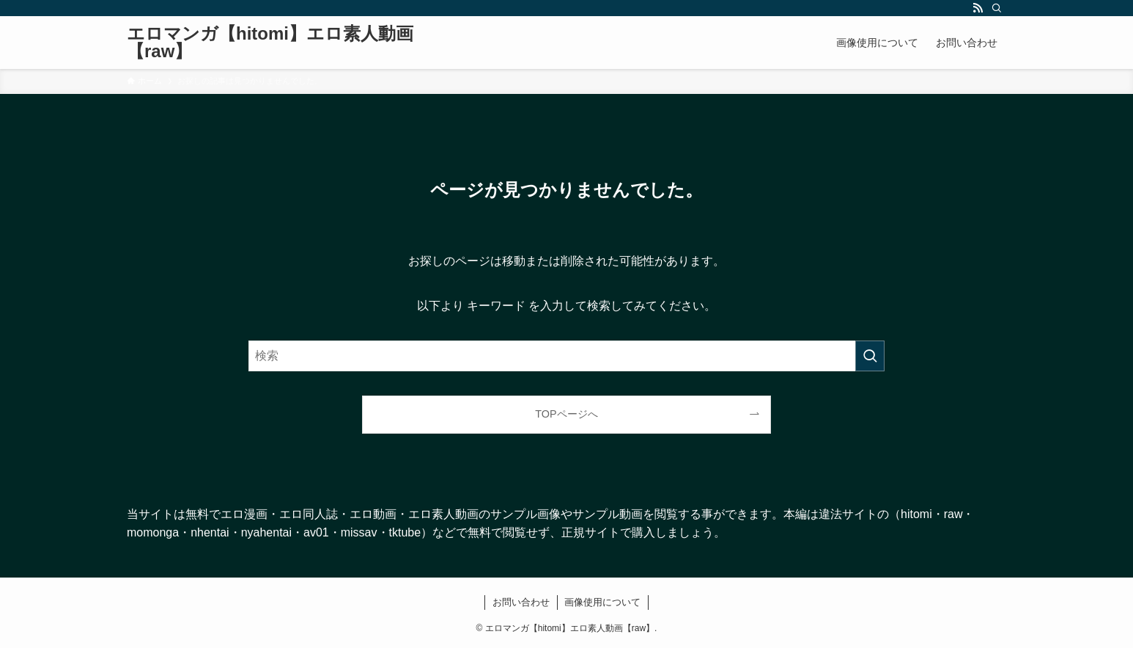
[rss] (977, 8)
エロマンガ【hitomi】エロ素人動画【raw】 (270, 42)
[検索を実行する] (870, 356)
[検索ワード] (566, 356)
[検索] (996, 8)
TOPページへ (566, 414)
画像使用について (602, 602)
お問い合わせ (521, 602)
